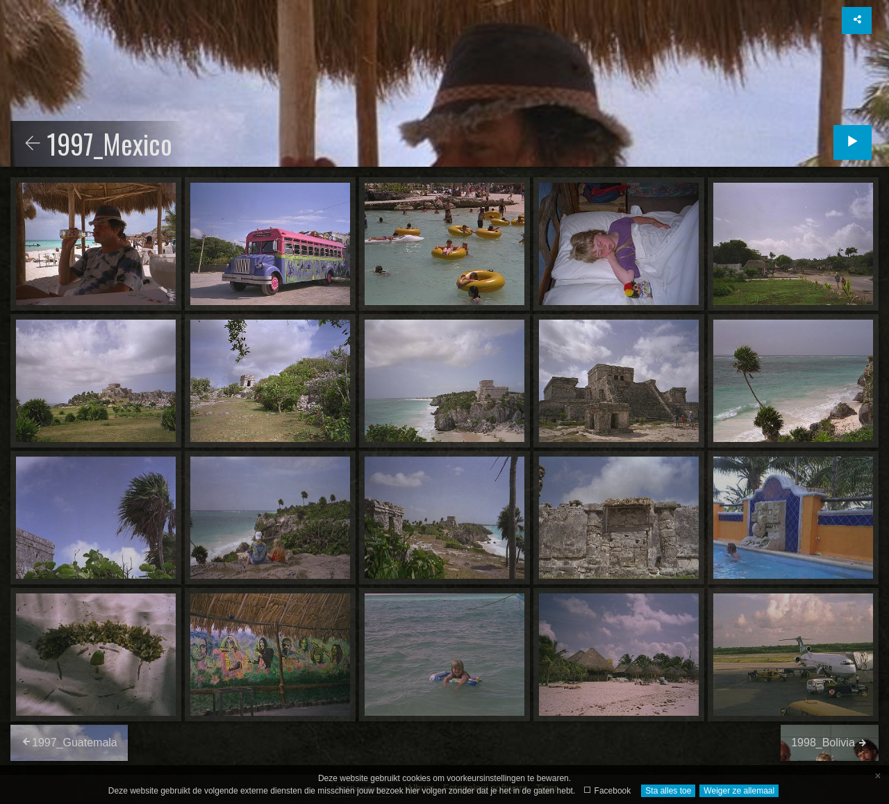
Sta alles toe (668, 791)
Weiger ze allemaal (739, 791)
